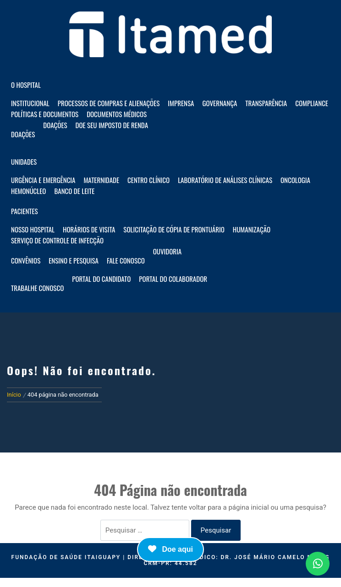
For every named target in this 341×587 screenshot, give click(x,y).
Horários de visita (89, 229)
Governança (219, 103)
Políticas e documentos (44, 114)
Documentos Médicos (117, 114)
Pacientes (24, 211)
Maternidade (101, 180)
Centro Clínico (148, 180)
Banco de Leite (74, 191)
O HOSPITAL (26, 85)
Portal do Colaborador (173, 279)
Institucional (30, 103)
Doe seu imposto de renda (112, 125)
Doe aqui (170, 549)
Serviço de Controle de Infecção (57, 240)
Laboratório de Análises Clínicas (225, 180)
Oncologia (295, 180)
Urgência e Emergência (43, 180)
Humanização (251, 229)
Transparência (266, 103)
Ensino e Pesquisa (74, 260)
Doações (23, 134)
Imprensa (181, 103)
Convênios (25, 260)
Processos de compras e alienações (109, 103)
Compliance (311, 103)
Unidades (24, 161)
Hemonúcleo (28, 191)
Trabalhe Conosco (37, 288)
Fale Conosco (126, 260)
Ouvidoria (167, 251)
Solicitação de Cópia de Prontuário (173, 229)
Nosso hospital (33, 229)
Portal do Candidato (101, 279)
